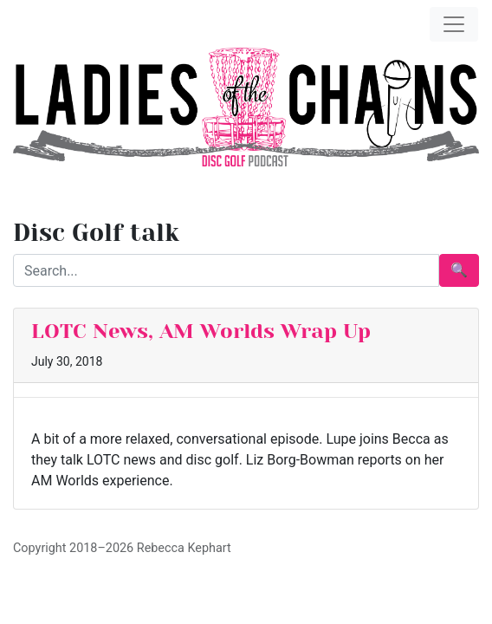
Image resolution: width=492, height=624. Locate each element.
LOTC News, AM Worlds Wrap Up (201, 331)
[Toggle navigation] (454, 24)
